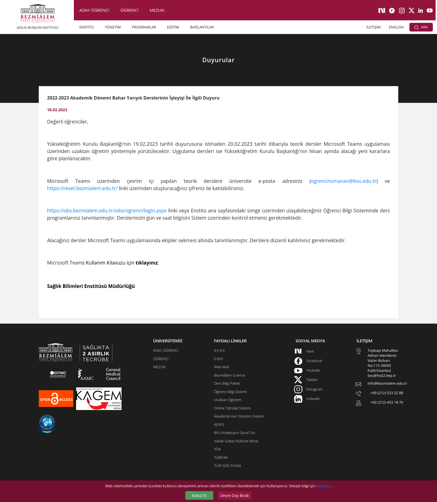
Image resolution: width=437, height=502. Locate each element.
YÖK (217, 449)
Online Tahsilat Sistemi (232, 408)
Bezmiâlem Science (229, 375)
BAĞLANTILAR (202, 27)
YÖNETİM (113, 27)
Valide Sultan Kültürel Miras (236, 440)
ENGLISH (396, 27)
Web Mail (221, 366)
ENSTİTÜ (86, 27)
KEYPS (219, 424)
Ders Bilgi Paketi (227, 383)
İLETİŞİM (373, 27)
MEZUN (157, 10)
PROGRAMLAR (144, 27)
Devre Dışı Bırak (234, 495)
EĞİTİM (173, 27)
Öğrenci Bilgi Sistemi (230, 391)
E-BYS (218, 358)
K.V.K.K (219, 350)
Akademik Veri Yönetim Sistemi (239, 416)
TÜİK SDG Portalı (227, 465)
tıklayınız (323, 485)
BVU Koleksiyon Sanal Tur (234, 432)
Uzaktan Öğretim (227, 399)
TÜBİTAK (221, 457)
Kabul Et (199, 495)
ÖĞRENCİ (129, 10)
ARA (421, 27)
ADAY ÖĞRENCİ (94, 10)
